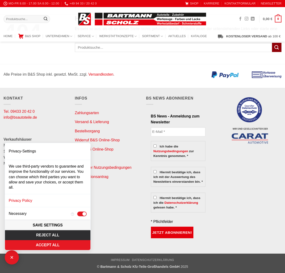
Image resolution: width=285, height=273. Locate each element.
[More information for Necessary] (72, 213)
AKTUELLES (177, 36)
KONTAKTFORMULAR (240, 3)
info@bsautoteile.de (20, 117)
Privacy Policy (20, 201)
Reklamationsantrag (91, 177)
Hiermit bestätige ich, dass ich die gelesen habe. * (176, 202)
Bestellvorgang (87, 131)
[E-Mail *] (178, 131)
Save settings (48, 225)
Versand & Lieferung (92, 122)
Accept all (48, 245)
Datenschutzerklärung (181, 202)
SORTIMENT (152, 36)
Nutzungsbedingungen (170, 151)
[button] (272, 19)
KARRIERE (211, 3)
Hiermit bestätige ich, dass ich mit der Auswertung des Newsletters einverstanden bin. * (178, 176)
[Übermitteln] (46, 19)
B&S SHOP (29, 36)
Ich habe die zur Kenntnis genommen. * (173, 151)
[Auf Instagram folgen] (246, 19)
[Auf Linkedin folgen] (253, 19)
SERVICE (86, 36)
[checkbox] (82, 214)
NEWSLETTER (271, 3)
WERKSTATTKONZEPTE (118, 36)
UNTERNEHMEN (59, 36)
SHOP (191, 3)
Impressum (120, 260)
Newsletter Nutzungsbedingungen (103, 167)
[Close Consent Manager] (12, 257)
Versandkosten (100, 74)
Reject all (47, 235)
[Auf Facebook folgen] (240, 19)
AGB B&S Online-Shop (94, 149)
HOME (8, 36)
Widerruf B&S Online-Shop (97, 140)
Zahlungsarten (87, 113)
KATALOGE (199, 36)
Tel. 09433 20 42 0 (19, 111)
